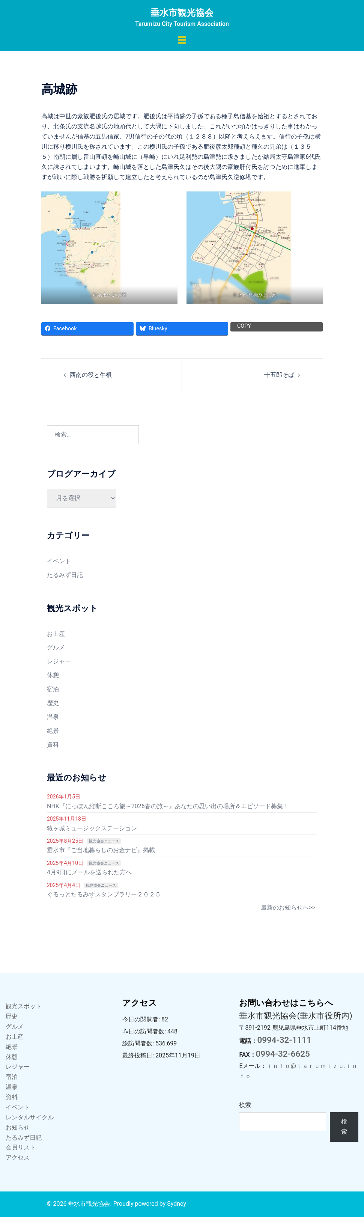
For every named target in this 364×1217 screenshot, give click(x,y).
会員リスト (21, 1147)
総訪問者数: (138, 1043)
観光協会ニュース (104, 841)
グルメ (56, 647)
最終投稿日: (138, 1055)
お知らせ (18, 1127)
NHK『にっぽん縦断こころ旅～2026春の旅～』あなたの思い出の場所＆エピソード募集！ (168, 806)
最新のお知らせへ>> (288, 907)
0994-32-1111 (284, 1040)
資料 (53, 744)
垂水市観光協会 (182, 13)
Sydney (176, 1203)
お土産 (56, 633)
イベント (59, 561)
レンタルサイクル (30, 1117)
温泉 (53, 716)
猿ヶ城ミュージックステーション (92, 828)
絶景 (53, 730)
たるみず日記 (65, 574)
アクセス (18, 1157)
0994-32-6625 (283, 1054)
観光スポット (24, 1006)
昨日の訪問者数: (144, 1031)
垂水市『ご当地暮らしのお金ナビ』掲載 (101, 850)
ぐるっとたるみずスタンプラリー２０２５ (104, 894)
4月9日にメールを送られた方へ (89, 872)
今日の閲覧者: (141, 1019)
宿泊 (53, 689)
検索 (245, 1105)
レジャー (59, 661)
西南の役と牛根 (91, 374)
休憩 (53, 675)
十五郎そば (279, 374)
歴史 (53, 702)
